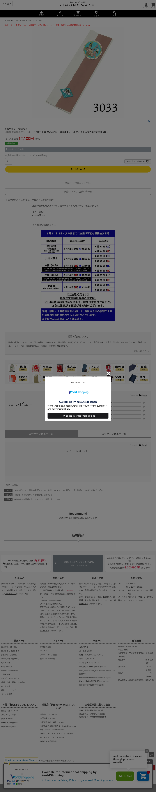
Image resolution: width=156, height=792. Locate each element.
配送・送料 (58, 577)
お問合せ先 (136, 577)
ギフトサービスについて (89, 663)
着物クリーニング (8, 690)
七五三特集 (5, 663)
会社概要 (136, 640)
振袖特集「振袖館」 (9, 655)
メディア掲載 (6, 694)
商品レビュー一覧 (47, 659)
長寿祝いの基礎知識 (9, 670)
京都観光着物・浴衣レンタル (52, 722)
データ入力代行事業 (9, 723)
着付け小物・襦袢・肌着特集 (13, 682)
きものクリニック (8, 715)
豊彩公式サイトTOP (9, 711)
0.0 (95, 405)
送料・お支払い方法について (91, 655)
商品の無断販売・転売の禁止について (57, 760)
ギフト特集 (5, 686)
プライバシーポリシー (68, 776)
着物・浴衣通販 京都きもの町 (72, 788)
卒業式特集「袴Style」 (10, 659)
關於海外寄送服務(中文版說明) (91, 685)
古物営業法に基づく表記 (97, 704)
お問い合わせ (104, 776)
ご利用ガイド (10, 594)
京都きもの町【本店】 (78, 2)
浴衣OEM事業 (7, 719)
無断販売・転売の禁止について (41, 25)
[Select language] (6, 3)
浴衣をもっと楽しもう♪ (10, 651)
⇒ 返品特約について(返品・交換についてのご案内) (29, 200)
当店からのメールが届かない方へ (93, 666)
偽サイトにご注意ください (16, 25)
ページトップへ (151, 754)
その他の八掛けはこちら (44, 225)
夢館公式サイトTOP (48, 714)
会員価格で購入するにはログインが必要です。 (27, 155)
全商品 (15, 485)
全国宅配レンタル (47, 718)
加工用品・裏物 (18, 20)
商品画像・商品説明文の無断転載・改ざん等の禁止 (30, 766)
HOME (7, 20)
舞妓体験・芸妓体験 (48, 741)
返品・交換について (87, 659)
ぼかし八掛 (37, 20)
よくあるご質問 (85, 651)
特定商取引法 (88, 776)
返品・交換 (97, 577)
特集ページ (19, 640)
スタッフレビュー (114, 434)
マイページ (58, 640)
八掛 (29, 20)
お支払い (19, 577)
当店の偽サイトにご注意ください (20, 760)
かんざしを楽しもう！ (10, 678)
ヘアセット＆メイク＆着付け (52, 737)
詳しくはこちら (141, 351)
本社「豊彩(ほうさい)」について (19, 704)
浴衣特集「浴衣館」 (9, 647)
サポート (97, 640)
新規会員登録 (45, 647)
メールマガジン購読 (48, 655)
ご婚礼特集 (5, 674)
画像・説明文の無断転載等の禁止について (73, 25)
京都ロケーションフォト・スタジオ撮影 (56, 733)
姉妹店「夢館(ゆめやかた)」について (58, 706)
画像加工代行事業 (8, 726)
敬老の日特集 (6, 666)
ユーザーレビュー (41, 434)
